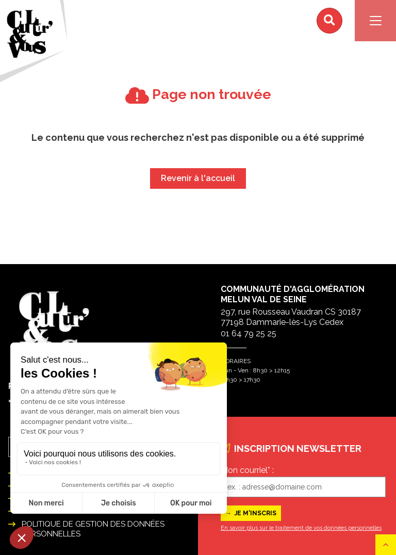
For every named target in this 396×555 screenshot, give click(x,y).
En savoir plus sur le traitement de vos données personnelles (301, 528)
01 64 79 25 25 (248, 333)
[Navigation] (375, 20)
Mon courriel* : (247, 470)
